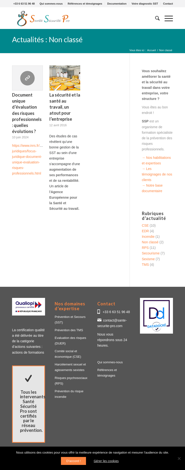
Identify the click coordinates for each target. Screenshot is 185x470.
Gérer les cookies (106, 461)
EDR (145, 231)
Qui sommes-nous (51, 3)
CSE (145, 225)
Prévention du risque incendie (69, 394)
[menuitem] (51, 3)
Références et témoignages (85, 3)
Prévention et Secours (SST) (70, 319)
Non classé (150, 242)
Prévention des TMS (69, 330)
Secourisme (151, 253)
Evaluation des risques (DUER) (70, 340)
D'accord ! (73, 461)
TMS (145, 265)
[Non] (179, 458)
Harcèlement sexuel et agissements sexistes (70, 367)
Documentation (116, 3)
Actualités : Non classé (47, 39)
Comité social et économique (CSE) (68, 353)
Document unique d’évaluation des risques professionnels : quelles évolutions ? (27, 113)
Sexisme (148, 259)
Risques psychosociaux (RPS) (71, 380)
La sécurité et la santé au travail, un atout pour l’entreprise (64, 107)
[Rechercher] (155, 18)
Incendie (148, 237)
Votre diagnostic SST (145, 3)
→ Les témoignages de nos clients (157, 174)
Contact (168, 3)
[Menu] (166, 18)
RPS (145, 248)
